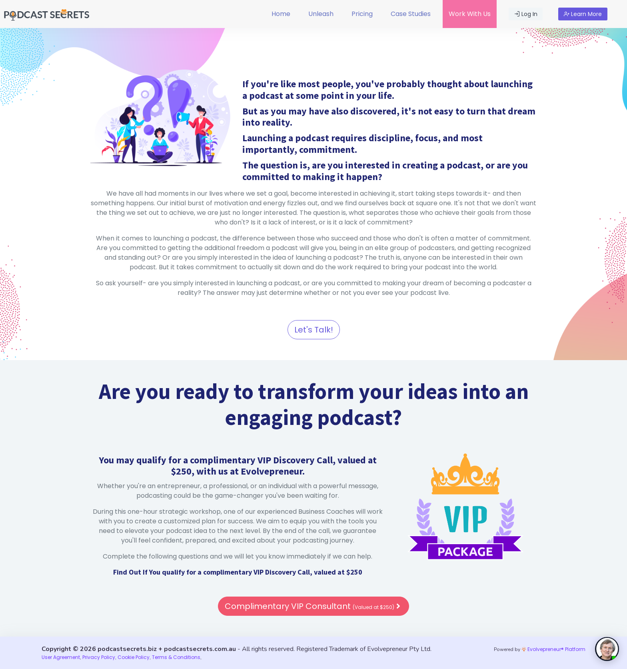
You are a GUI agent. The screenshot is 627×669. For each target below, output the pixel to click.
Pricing (362, 13)
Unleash (320, 13)
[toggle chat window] (607, 649)
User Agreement (61, 657)
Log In (525, 14)
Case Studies (411, 13)
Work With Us (470, 13)
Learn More (583, 14)
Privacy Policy (98, 657)
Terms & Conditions (176, 657)
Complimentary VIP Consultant (313, 606)
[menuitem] (281, 14)
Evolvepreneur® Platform (553, 649)
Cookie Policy (134, 657)
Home (281, 13)
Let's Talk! (313, 329)
